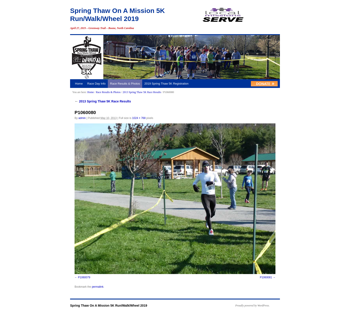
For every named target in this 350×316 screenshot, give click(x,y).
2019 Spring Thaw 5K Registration (166, 83)
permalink (97, 286)
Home (79, 83)
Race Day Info (96, 83)
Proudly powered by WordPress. (252, 305)
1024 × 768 (139, 118)
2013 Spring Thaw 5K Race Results (142, 92)
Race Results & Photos (125, 83)
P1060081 (266, 277)
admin (82, 118)
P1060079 (84, 277)
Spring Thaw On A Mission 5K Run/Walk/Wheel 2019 (108, 305)
